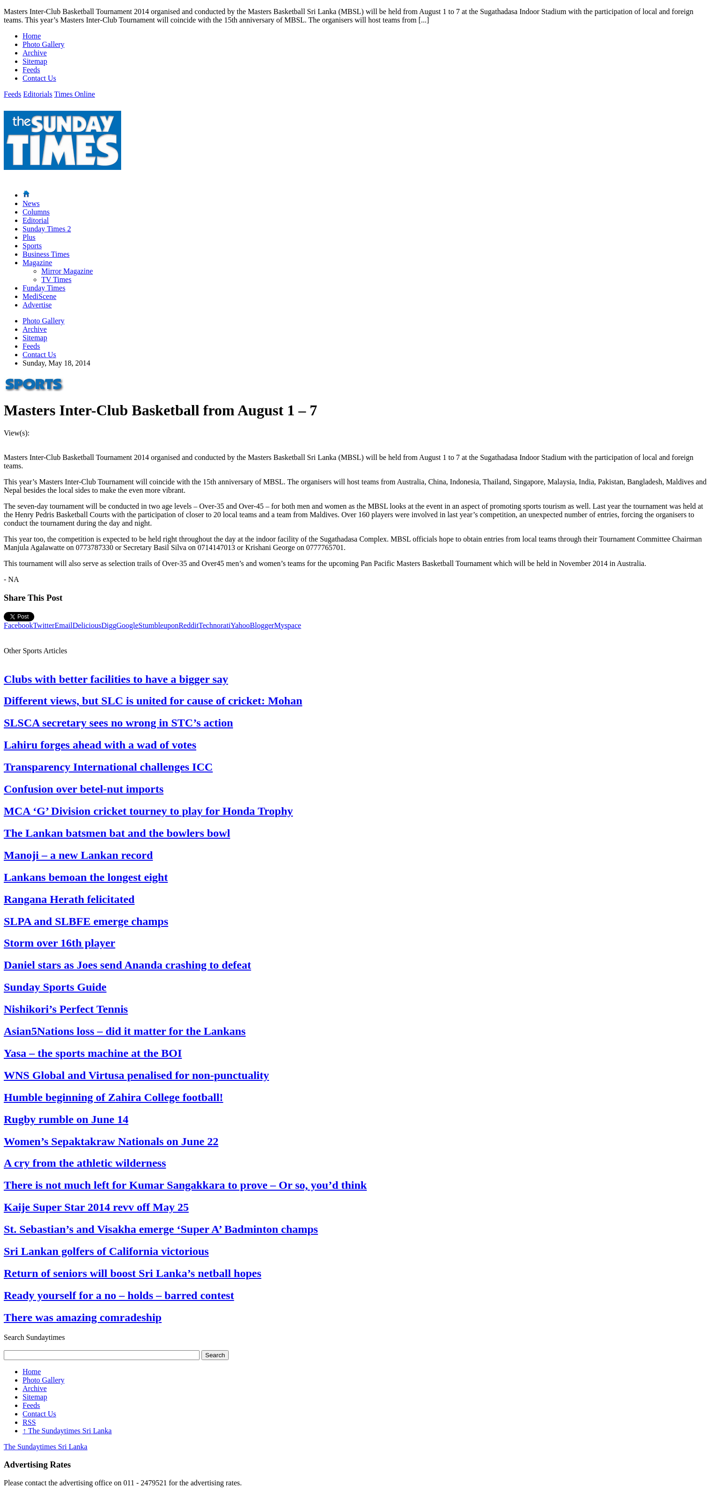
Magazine (37, 263)
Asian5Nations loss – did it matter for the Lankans (125, 1031)
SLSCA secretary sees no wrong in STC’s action (118, 723)
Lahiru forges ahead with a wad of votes (100, 745)
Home (32, 36)
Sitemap (35, 61)
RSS (29, 1422)
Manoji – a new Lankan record (78, 855)
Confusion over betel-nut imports (83, 789)
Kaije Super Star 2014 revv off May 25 (96, 1207)
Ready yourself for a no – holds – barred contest (119, 1295)
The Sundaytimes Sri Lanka (67, 1431)
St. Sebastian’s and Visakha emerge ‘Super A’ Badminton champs (161, 1229)
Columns (36, 212)
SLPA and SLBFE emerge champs (86, 921)
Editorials (37, 94)
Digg (108, 625)
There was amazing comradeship (83, 1317)
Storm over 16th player (60, 943)
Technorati (215, 625)
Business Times (46, 254)
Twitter (43, 625)
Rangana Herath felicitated (69, 899)
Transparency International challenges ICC (108, 767)
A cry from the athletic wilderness (85, 1163)
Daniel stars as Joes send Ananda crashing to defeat (127, 965)
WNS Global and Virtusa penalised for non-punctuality (136, 1075)
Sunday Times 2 (47, 229)
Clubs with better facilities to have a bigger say (116, 679)
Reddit (188, 625)
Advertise (37, 305)
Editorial (36, 220)
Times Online (74, 94)
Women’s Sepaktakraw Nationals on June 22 (111, 1141)
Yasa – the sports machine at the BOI (93, 1053)
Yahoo (240, 625)
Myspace (287, 625)
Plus (29, 237)
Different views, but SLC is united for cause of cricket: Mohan (153, 701)
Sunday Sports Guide (55, 987)
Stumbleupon (158, 625)
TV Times (56, 279)
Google (127, 625)
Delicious (86, 625)
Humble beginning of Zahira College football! (113, 1097)
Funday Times (44, 288)
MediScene (39, 296)
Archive (35, 53)
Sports (32, 246)
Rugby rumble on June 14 (66, 1119)
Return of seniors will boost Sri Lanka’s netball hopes (133, 1273)
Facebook (18, 625)
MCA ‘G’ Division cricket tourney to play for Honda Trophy (148, 811)
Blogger (262, 625)
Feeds (31, 70)
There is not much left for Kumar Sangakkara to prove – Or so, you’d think (185, 1185)
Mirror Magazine (67, 271)
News (31, 203)
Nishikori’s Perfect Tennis (66, 1009)
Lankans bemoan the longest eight (86, 877)
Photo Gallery (43, 44)
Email (63, 625)
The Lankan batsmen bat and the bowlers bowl (117, 833)
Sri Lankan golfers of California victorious (106, 1251)
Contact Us (39, 78)
